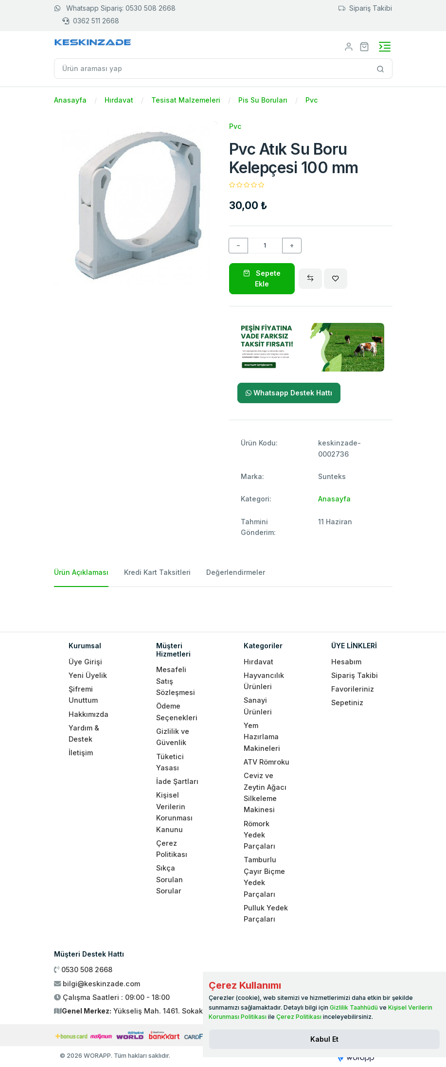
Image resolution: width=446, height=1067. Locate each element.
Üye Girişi (85, 662)
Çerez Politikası (298, 1016)
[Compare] (310, 278)
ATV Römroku (266, 762)
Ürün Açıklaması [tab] (81, 572)
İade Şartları (177, 781)
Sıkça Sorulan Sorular (169, 879)
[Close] (324, 1039)
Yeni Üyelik (88, 675)
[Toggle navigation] (384, 46)
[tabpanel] (223, 605)
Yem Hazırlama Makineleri (262, 736)
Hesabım (346, 662)
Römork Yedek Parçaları (259, 835)
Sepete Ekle (262, 278)
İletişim (81, 752)
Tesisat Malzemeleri (185, 100)
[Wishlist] (335, 278)
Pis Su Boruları (262, 100)
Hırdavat (119, 100)
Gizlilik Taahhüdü (354, 1007)
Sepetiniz (347, 702)
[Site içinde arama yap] (380, 68)
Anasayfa (70, 100)
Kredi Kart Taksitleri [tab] (157, 572)
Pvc (311, 100)
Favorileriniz (352, 689)
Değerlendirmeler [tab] (235, 572)
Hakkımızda (88, 714)
